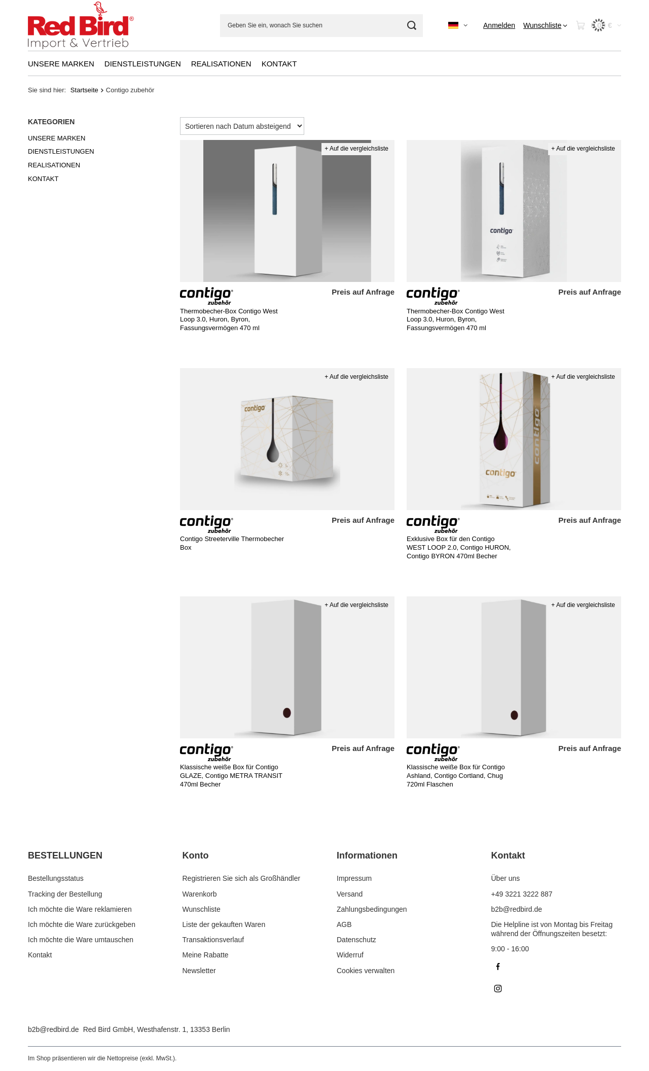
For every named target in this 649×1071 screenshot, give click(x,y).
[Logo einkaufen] (81, 26)
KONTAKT (279, 63)
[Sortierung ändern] (242, 126)
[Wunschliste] (545, 25)
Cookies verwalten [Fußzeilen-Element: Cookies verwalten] (365, 971)
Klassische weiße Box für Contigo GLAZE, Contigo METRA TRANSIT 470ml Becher (231, 775)
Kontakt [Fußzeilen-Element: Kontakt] (40, 955)
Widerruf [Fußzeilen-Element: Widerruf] (350, 955)
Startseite (84, 90)
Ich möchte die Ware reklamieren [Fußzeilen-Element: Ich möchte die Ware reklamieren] (80, 909)
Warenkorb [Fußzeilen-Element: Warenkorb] (200, 894)
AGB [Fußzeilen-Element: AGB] (344, 924)
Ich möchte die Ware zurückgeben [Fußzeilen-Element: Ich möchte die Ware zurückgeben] (81, 924)
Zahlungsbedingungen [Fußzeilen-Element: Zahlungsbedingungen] (372, 909)
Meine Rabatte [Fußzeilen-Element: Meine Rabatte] (206, 955)
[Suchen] (411, 25)
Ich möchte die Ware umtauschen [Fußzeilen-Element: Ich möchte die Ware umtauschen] (80, 940)
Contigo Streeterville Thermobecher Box (232, 543)
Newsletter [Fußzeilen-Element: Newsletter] (199, 971)
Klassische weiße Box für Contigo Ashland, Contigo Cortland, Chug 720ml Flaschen (456, 775)
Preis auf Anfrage (363, 292)
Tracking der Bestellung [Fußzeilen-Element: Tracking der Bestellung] (65, 894)
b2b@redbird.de (53, 1029)
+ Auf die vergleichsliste (356, 148)
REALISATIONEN (221, 63)
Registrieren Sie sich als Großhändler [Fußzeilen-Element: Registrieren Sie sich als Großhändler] (242, 878)
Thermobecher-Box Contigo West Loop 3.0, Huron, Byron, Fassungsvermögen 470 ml (229, 319)
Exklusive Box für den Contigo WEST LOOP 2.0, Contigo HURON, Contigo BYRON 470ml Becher (459, 547)
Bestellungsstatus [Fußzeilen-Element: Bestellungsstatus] (56, 878)
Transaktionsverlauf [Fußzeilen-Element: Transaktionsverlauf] (213, 940)
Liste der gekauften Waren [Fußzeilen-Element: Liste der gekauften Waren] (224, 924)
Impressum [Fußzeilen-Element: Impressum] (354, 878)
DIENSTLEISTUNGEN (142, 63)
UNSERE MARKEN (61, 63)
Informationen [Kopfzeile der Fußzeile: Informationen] (367, 855)
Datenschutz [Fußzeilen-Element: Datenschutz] (356, 940)
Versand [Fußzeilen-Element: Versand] (350, 894)
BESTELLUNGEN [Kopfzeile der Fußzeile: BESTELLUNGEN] (65, 855)
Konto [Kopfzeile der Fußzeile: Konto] (196, 855)
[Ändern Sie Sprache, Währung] (457, 25)
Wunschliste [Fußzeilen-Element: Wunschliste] (202, 909)
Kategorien (51, 122)
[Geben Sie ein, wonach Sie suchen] (321, 25)
